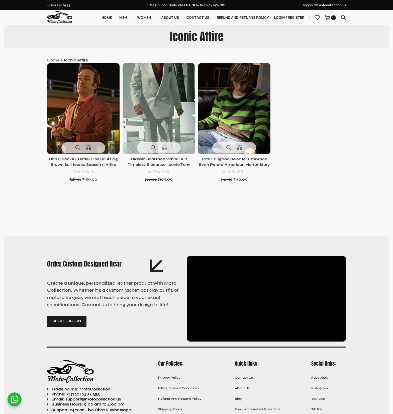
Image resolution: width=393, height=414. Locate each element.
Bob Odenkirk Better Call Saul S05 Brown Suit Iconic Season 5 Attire (83, 162)
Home (53, 60)
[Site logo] (59, 17)
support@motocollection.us (324, 5)
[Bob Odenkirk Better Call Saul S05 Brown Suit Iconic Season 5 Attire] (82, 107)
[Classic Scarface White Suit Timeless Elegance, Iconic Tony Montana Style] (158, 107)
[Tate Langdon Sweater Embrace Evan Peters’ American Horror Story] (234, 107)
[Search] (343, 18)
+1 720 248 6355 (58, 5)
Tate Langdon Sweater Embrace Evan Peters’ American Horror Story (234, 162)
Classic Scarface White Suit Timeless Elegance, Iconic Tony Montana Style (159, 162)
